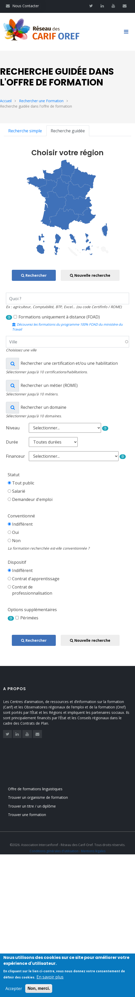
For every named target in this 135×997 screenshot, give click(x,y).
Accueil (6, 101)
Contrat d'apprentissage (35, 579)
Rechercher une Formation (41, 101)
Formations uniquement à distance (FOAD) (59, 317)
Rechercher (34, 276)
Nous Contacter (22, 5)
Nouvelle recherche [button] (90, 276)
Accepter (13, 989)
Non (16, 541)
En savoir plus (50, 978)
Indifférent (22, 525)
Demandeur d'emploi (32, 500)
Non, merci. (39, 989)
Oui (15, 533)
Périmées (29, 618)
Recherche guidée (68, 131)
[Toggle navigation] (128, 32)
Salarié (18, 492)
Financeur (15, 457)
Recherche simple (25, 131)
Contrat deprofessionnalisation (32, 591)
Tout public (23, 484)
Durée (12, 443)
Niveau (13, 428)
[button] (9, 318)
